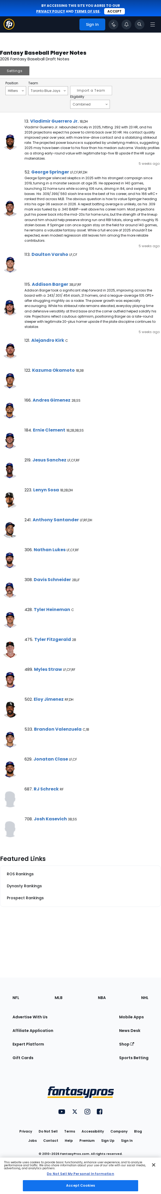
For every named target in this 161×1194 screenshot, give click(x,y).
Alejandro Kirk (47, 340)
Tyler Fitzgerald (52, 639)
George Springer (50, 172)
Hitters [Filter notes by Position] (16, 90)
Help (69, 1140)
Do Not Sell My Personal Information (80, 1173)
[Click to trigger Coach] (113, 24)
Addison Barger (50, 284)
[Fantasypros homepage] (9, 28)
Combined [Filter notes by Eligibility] (90, 104)
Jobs (32, 1140)
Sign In (127, 1140)
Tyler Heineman (52, 609)
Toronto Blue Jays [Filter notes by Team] (48, 90)
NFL (16, 997)
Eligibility (77, 96)
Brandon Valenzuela (58, 729)
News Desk (129, 1030)
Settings (15, 71)
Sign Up (107, 1140)
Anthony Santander (56, 520)
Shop (126, 1044)
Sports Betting (133, 1057)
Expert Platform (28, 1044)
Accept (114, 11)
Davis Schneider (52, 579)
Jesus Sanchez (49, 460)
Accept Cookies (80, 1185)
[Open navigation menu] (152, 24)
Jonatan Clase (50, 759)
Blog (138, 1131)
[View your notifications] (126, 24)
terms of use (87, 11)
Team (33, 83)
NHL (144, 997)
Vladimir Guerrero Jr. (54, 121)
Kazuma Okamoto (53, 370)
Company (119, 1131)
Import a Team (91, 90)
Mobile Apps (131, 1017)
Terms (69, 1131)
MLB (59, 997)
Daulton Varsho (50, 254)
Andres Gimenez (51, 400)
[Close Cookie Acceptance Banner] (153, 1165)
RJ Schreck (46, 789)
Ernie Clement (49, 430)
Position (11, 83)
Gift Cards (23, 1057)
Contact (50, 1140)
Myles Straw (48, 669)
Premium (87, 1140)
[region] (80, 1176)
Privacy (25, 1131)
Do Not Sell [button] (48, 1131)
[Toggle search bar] (139, 24)
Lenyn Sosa (46, 490)
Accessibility (93, 1131)
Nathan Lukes (50, 550)
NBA (102, 997)
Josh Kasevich (50, 819)
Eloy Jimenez (49, 699)
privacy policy (50, 11)
